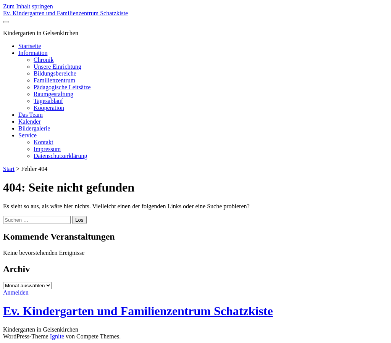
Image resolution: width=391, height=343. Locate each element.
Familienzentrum (54, 80)
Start (9, 169)
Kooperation (49, 108)
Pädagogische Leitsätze (62, 87)
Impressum (47, 149)
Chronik (43, 59)
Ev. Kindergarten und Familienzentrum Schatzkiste (65, 13)
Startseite (29, 46)
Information (32, 53)
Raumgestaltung (53, 94)
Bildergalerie (34, 128)
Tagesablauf (48, 101)
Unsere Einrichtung (57, 66)
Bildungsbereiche (55, 73)
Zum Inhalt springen (28, 6)
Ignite (57, 336)
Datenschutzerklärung (60, 156)
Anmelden (16, 292)
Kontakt (43, 142)
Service (27, 135)
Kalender (29, 121)
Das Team (30, 114)
